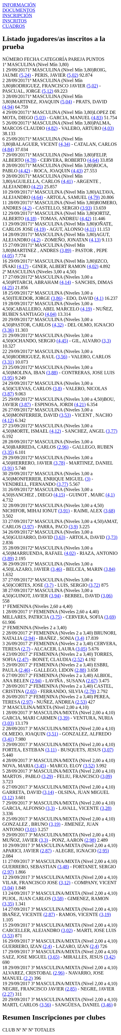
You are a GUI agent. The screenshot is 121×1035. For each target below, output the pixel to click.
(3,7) (49, 585)
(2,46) (24, 670)
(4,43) (77, 170)
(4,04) (51, 314)
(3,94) (55, 595)
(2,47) (22, 659)
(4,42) (24, 170)
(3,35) (8, 452)
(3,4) (79, 638)
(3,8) (57, 388)
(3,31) (8, 361)
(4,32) (58, 324)
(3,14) (48, 792)
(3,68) (109, 510)
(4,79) (94, 197)
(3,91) (8, 468)
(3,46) (56, 569)
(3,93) (86, 207)
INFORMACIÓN (19, 4)
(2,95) (103, 850)
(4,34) (64, 144)
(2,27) (8, 994)
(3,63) (59, 537)
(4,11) (90, 229)
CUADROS (13, 26)
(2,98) (90, 840)
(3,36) (8, 330)
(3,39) (64, 717)
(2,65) (31, 691)
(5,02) (72, 75)
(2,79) (90, 691)
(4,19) (40, 229)
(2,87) (46, 850)
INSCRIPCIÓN (17, 15)
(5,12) (47, 91)
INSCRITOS (14, 20)
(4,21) (80, 404)
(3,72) (94, 585)
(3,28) (106, 808)
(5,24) (25, 75)
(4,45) (62, 340)
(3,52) (89, 765)
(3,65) (53, 956)
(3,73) (111, 537)
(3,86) (56, 298)
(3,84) (109, 569)
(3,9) (73, 526)
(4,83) (97, 117)
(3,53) (65, 415)
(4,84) (8, 149)
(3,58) (58, 898)
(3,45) (40, 765)
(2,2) (28, 978)
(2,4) (47, 946)
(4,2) (27, 207)
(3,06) (106, 595)
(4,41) (67, 181)
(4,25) (37, 186)
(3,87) (8, 393)
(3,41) (8, 739)
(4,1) (99, 298)
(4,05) (8, 255)
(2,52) (78, 659)
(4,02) (93, 266)
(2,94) (29, 638)
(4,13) (95, 239)
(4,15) (59, 494)
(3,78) (59, 462)
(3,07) (108, 749)
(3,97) (28, 526)
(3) (88, 478)
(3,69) (110, 616)
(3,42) (109, 956)
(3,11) (51, 749)
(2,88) (80, 670)
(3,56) (61, 356)
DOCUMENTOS (18, 10)
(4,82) (52, 128)
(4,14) (65, 282)
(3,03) (8, 723)
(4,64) (93, 160)
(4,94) (8, 106)
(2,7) (25, 648)
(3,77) (111, 431)
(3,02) (67, 930)
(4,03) (108, 128)
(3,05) (81, 648)
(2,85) (71, 988)
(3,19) (54, 824)
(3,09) (106, 776)
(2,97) (27, 701)
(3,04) (8, 887)
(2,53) (81, 701)
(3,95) (8, 377)
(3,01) (31, 829)
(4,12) (8, 420)
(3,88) (52, 372)
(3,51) (52, 733)
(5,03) (40, 117)
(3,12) (8, 797)
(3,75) (56, 616)
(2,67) (92, 680)
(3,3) (106, 340)
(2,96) (63, 446)
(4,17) (22, 266)
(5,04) (66, 101)
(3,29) (47, 776)
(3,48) (63, 866)
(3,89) (65, 250)
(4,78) (31, 160)
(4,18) (31, 218)
